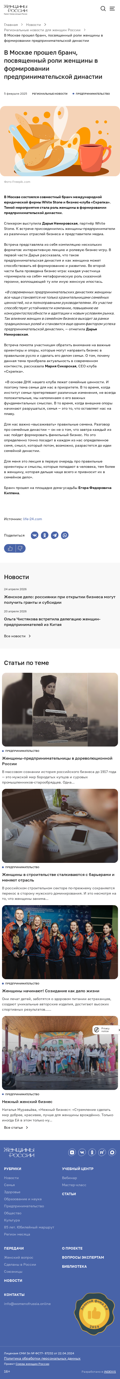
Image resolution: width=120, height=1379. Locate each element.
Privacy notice (105, 1030)
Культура (12, 1220)
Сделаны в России (20, 1264)
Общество (12, 1213)
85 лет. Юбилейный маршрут (29, 1227)
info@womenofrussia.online (27, 1303)
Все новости (17, 636)
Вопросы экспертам (83, 1257)
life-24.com (32, 519)
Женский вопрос (18, 1257)
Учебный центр (77, 1168)
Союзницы (13, 1271)
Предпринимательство (24, 1206)
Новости (11, 1178)
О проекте (72, 1248)
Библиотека (74, 1266)
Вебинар (69, 1178)
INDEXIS (110, 1371)
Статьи (69, 1194)
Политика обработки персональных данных (42, 1358)
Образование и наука (23, 1199)
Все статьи (16, 1127)
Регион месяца (17, 1234)
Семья (9, 1185)
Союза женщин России (32, 1364)
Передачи (14, 1248)
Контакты (14, 1294)
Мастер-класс (74, 1185)
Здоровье (12, 1192)
